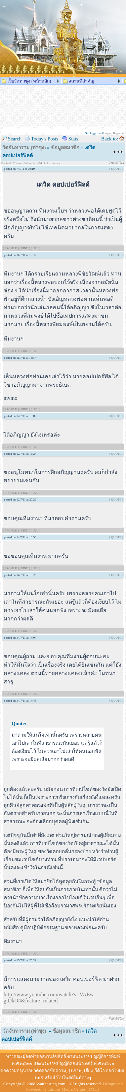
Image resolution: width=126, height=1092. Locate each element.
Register (118, 133)
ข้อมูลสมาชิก (65, 147)
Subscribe (30, 163)
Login (107, 133)
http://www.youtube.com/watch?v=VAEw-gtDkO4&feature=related (49, 997)
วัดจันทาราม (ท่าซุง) (24, 147)
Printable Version (12, 163)
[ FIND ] (25, 248)
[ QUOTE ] (116, 168)
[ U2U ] (35, 248)
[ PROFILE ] (11, 248)
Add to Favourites (49, 163)
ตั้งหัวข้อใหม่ (117, 163)
